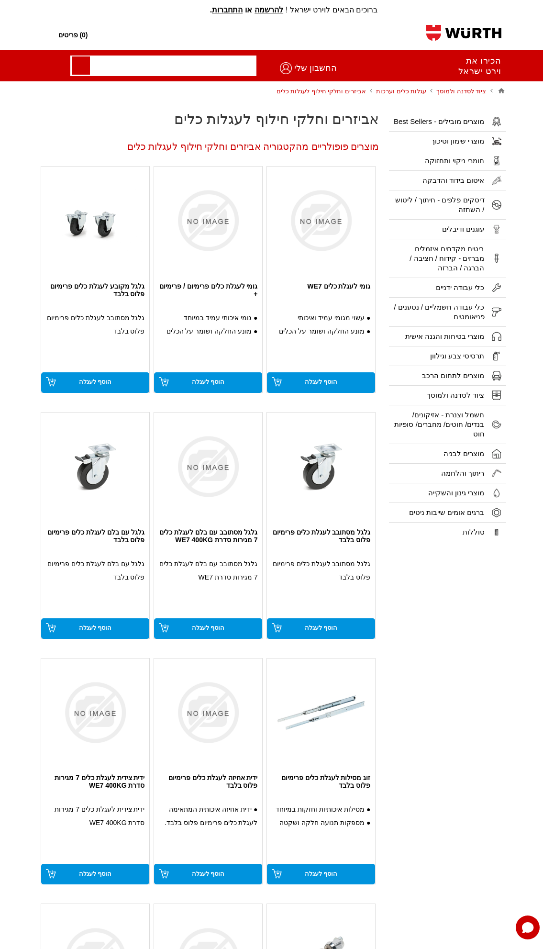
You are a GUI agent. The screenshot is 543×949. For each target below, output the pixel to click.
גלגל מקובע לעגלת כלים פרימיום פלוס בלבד (97, 290)
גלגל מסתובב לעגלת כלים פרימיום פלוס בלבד (322, 536)
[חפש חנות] (279, 35)
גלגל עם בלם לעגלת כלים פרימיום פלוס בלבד (95, 536)
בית (501, 91)
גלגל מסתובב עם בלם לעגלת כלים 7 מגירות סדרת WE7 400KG (208, 536)
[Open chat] (528, 927)
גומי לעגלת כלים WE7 (338, 286)
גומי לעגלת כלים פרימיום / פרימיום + (208, 290)
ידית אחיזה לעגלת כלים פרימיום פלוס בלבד (213, 781)
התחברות (227, 10)
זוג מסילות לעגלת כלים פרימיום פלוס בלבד (326, 781)
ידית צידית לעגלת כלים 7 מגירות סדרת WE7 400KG (99, 781)
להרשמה (269, 10)
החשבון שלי (73, 68)
